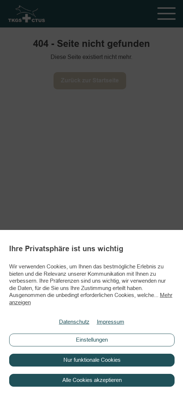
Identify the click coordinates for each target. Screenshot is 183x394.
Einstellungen (92, 339)
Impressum (110, 322)
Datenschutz (74, 322)
